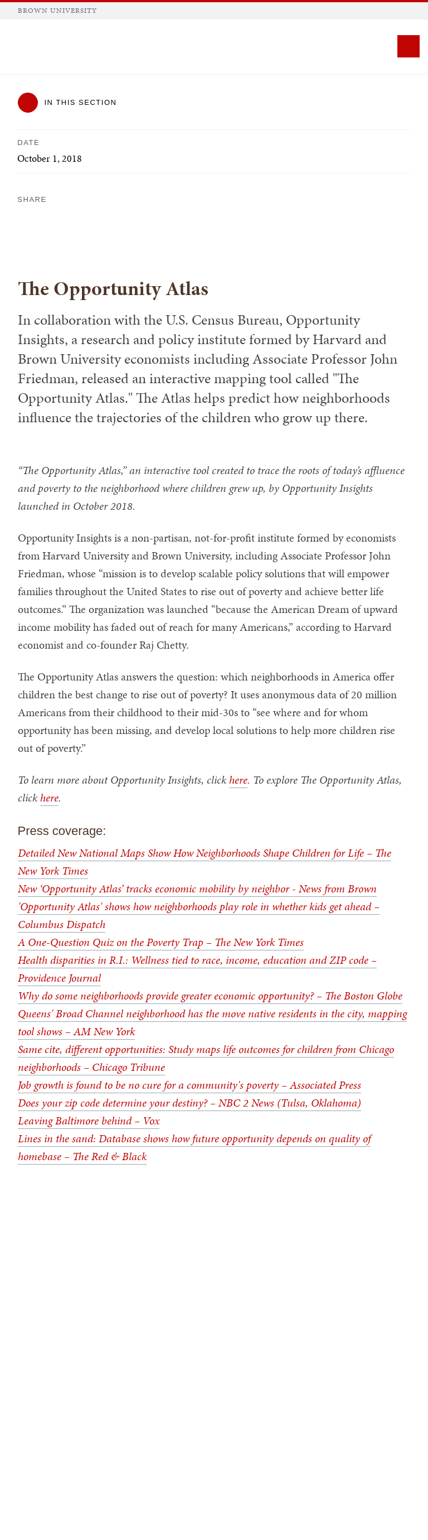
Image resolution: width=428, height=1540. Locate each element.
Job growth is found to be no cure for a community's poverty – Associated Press (189, 1085)
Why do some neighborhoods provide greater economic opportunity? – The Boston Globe (210, 995)
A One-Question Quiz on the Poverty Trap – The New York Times (161, 942)
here (238, 780)
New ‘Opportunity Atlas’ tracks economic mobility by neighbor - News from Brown (197, 888)
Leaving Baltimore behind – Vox (88, 1120)
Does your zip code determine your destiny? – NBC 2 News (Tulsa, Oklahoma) (189, 1103)
